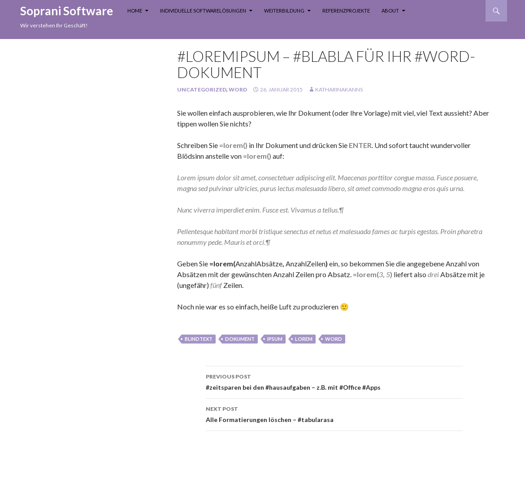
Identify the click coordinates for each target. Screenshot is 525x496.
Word (238, 89)
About (390, 10)
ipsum (274, 339)
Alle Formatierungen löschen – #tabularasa (334, 413)
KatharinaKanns (339, 89)
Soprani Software (66, 11)
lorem (303, 339)
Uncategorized (201, 89)
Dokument (240, 339)
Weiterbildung (284, 10)
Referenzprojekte (346, 10)
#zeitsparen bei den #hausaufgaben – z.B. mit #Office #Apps (334, 381)
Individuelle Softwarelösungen (203, 10)
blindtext (199, 339)
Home (134, 10)
